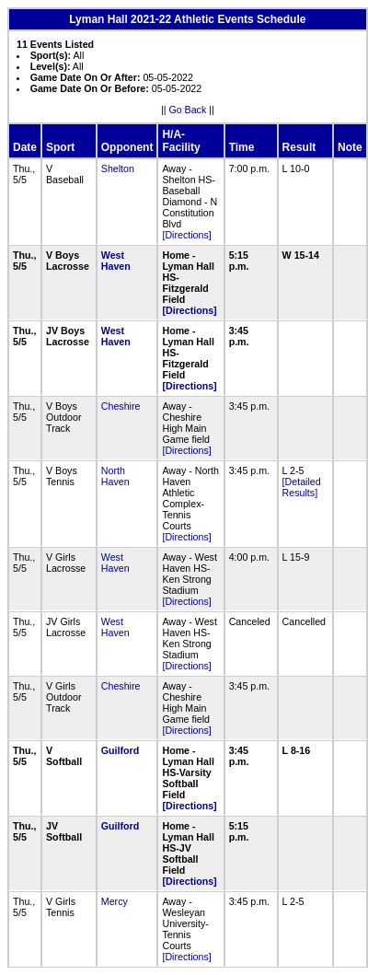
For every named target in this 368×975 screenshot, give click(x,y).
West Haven (116, 261)
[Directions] (186, 234)
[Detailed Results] (301, 487)
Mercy (114, 901)
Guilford (120, 750)
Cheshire (121, 406)
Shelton (117, 168)
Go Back (187, 109)
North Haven (115, 476)
